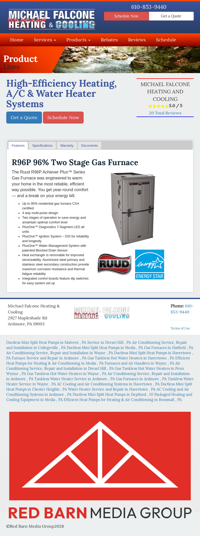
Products (78, 40)
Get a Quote (171, 16)
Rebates (109, 40)
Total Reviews (165, 112)
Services (45, 40)
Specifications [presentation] (42, 145)
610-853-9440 (148, 6)
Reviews (137, 40)
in (46, 342)
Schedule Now (126, 16)
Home (16, 40)
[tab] (18, 145)
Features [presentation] (18, 145)
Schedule (166, 40)
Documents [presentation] (89, 145)
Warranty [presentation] (66, 145)
